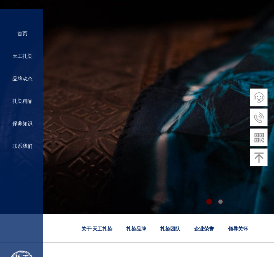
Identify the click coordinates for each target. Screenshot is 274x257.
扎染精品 (22, 101)
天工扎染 (22, 56)
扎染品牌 (136, 229)
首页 (22, 33)
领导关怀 (238, 229)
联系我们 (22, 146)
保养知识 (22, 123)
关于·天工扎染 (97, 229)
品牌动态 (22, 78)
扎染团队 (170, 229)
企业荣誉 (204, 229)
